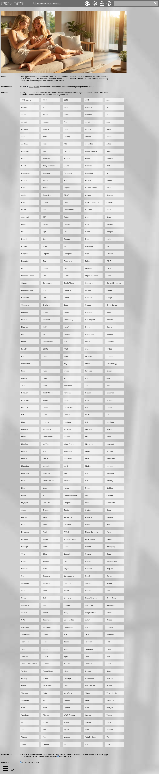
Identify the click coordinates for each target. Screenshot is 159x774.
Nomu (66, 488)
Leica (45, 415)
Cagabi (67, 188)
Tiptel (66, 656)
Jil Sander (68, 386)
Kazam (88, 393)
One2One (46, 503)
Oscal (109, 510)
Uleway (109, 671)
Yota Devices (90, 737)
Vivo (44, 700)
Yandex (24, 737)
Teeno (66, 642)
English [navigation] (87, 2)
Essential (24, 261)
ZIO (65, 744)
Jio (86, 386)
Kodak (45, 400)
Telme (23, 649)
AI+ (108, 107)
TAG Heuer (25, 635)
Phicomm (67, 525)
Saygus (109, 576)
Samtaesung (69, 576)
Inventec (88, 371)
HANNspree (90, 320)
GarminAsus (47, 283)
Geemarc (89, 283)
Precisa (109, 539)
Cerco (23, 202)
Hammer (24, 320)
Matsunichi (47, 429)
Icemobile (110, 342)
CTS (44, 217)
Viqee (87, 693)
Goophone (25, 305)
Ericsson (110, 254)
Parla (23, 525)
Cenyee (110, 195)
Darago (88, 224)
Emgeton (24, 254)
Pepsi (45, 525)
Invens (66, 371)
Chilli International (92, 202)
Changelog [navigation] (95, 2)
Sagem (24, 576)
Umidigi (24, 678)
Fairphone (68, 261)
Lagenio (46, 408)
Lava (87, 408)
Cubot (66, 217)
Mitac (45, 451)
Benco (87, 159)
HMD (45, 327)
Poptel (45, 539)
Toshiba (46, 664)
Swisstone (47, 627)
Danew (45, 224)
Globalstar (25, 298)
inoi (44, 364)
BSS (23, 188)
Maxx (23, 437)
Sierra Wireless (91, 598)
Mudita (88, 466)
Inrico (87, 364)
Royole (67, 569)
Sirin (44, 605)
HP (22, 334)
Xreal (87, 730)
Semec (88, 583)
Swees (109, 620)
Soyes (109, 613)
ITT (86, 378)
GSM (22, 79)
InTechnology (112, 364)
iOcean (109, 371)
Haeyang (67, 312)
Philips (87, 525)
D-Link (23, 224)
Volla (23, 708)
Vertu (45, 693)
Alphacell (88, 115)
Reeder (88, 561)
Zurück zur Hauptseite (29, 762)
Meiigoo (88, 437)
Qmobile (67, 554)
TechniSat (110, 635)
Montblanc (111, 459)
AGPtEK (88, 107)
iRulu (45, 378)
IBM (65, 342)
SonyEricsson (90, 613)
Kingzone (25, 400)
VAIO (66, 686)
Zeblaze (46, 744)
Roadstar (24, 569)
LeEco (23, 415)
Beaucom (46, 159)
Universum (89, 678)
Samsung (46, 576)
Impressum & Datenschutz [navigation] (109, 3)
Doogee (110, 232)
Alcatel (45, 115)
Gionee (109, 290)
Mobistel (110, 451)
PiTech (66, 532)
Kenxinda (110, 393)
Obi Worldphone (70, 495)
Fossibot (88, 268)
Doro (44, 239)
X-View (45, 722)
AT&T (66, 144)
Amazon (46, 122)
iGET (66, 349)
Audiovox (25, 151)
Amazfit (24, 122)
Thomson (89, 649)
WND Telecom (69, 715)
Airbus (23, 115)
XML (105, 754)
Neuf (23, 481)
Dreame (67, 239)
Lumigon (67, 422)
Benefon (110, 159)
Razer (23, 561)
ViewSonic (68, 693)
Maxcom (67, 429)
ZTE (87, 744)
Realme (46, 561)
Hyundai (110, 334)
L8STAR (24, 408)
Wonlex (88, 715)
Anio (108, 122)
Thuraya (24, 656)
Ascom (109, 137)
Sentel (23, 591)
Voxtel (45, 708)
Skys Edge (89, 605)
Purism (88, 547)
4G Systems (26, 100)
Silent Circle (111, 598)
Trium (109, 664)
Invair (45, 371)
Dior (65, 232)
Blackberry (25, 173)
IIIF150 (109, 349)
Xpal (44, 730)
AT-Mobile (89, 144)
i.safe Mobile (48, 342)
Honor (87, 327)
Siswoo (67, 605)
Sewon (66, 591)
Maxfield (88, 429)
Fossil (109, 268)
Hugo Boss (89, 334)
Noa (23, 488)
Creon (109, 210)
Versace (24, 693)
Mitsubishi (68, 451)
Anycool (24, 129)
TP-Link (67, 664)
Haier (109, 312)
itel (65, 378)
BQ (65, 180)
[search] (133, 3)
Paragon (110, 517)
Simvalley (25, 605)
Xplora (66, 730)
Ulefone (88, 671)
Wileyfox (110, 708)
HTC (44, 334)
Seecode (67, 583)
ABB (87, 100)
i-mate (23, 342)
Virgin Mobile (112, 693)
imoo (44, 356)
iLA (22, 356)
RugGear (88, 569)
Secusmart (47, 583)
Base (109, 151)
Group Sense (112, 305)
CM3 (44, 210)
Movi (66, 466)
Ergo (87, 254)
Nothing (110, 488)
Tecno (45, 642)
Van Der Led (90, 686)
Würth (23, 722)
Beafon (24, 159)
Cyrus (109, 217)
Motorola (46, 466)
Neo (86, 473)
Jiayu (45, 386)
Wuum (109, 715)
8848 (45, 100)
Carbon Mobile (91, 188)
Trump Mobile (48, 671)
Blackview (46, 173)
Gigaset (88, 290)
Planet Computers (92, 532)
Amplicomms (90, 122)
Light (23, 422)
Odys (87, 495)
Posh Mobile (90, 539)
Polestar (24, 539)
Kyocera (110, 400)
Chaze (45, 202)
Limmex (46, 422)
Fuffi (44, 276)
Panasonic (68, 517)
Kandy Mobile (48, 393)
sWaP (87, 620)
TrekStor (88, 664)
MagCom (110, 422)
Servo (45, 591)
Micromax (89, 444)
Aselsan (24, 144)
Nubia (23, 495)
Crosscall (25, 217)
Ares (23, 137)
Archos (88, 129)
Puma (45, 547)
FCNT (109, 261)
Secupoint (25, 583)
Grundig (24, 312)
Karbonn (67, 393)
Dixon (87, 232)
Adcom (24, 107)
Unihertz (46, 678)
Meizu (109, 437)
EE (65, 246)
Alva (108, 115)
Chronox (110, 202)
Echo (45, 246)
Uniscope (67, 678)
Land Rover (68, 408)
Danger (67, 224)
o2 (44, 495)
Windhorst (25, 715)
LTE (32, 79)
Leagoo (109, 408)
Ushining (110, 678)
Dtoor (87, 239)
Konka (66, 400)
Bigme (66, 166)
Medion (67, 437)
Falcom (88, 261)
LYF (86, 422)
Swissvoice (68, 627)
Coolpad (88, 210)
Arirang (67, 137)
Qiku (23, 554)
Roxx (45, 569)
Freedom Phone (27, 276)
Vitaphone (25, 700)
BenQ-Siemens (49, 166)
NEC (66, 473)
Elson (109, 246)
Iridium (24, 378)
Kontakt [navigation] (102, 2)
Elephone (89, 246)
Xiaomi (88, 722)
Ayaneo (67, 151)
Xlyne (109, 722)
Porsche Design (70, 539)
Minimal (24, 451)
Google (109, 298)
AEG (44, 107)
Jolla (108, 386)
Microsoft (110, 444)
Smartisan (111, 605)
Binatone (88, 166)
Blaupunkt (68, 173)
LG (108, 415)
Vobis (87, 700)
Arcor (109, 129)
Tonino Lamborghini (29, 664)
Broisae (88, 180)
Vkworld (67, 700)
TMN (87, 656)
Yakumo (110, 730)
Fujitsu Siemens (91, 276)
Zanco (23, 744)
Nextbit (66, 481)
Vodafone (110, 700)
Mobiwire (24, 459)
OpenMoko (111, 503)
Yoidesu (67, 737)
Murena (110, 466)
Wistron (46, 715)
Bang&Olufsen (91, 151)
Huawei (67, 334)
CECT (66, 195)
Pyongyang (111, 547)
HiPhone (110, 320)
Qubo (109, 554)
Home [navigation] (3, 3)
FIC (22, 268)
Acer (108, 100)
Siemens (67, 598)
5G (38, 79)
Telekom (88, 642)
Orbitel (66, 510)
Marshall (24, 429)
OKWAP (110, 495)
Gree (66, 305)
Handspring (68, 320)
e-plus (109, 239)
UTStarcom (47, 686)
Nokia (45, 488)
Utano (23, 686)
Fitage (45, 268)
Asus (45, 144)
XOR (23, 730)
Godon (66, 298)
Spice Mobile (69, 620)
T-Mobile (110, 627)
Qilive (45, 554)
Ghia (44, 290)
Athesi (109, 144)
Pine (108, 525)
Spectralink (47, 620)
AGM (66, 107)
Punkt (66, 547)
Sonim (45, 613)
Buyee (45, 188)
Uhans (66, 671)
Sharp (23, 598)
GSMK (45, 312)
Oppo (23, 510)
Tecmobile (25, 642)
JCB (23, 386)
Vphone (67, 708)
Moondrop (25, 466)
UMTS (27, 79)
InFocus (88, 356)
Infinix (66, 356)
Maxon (109, 429)
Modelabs (68, 459)
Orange (45, 510)
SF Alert (88, 591)
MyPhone (25, 473)
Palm (45, 517)
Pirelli (45, 532)
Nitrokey (110, 481)
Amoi (66, 122)
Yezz (44, 737)
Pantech (88, 517)
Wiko (87, 708)
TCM (87, 635)
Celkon (88, 195)
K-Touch (24, 393)
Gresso (88, 305)
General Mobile (27, 290)
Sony (66, 613)
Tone (108, 656)
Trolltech (24, 671)
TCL (65, 635)
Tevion (66, 649)
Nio (86, 481)
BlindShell (89, 173)
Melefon (24, 444)
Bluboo (24, 180)
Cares (109, 188)
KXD (87, 400)
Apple (66, 129)
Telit (108, 642)
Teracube (46, 649)
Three (109, 649)
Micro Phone (69, 444)
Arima (45, 137)
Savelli (87, 576)
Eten (44, 261)
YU (108, 737)
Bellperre (67, 159)
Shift (44, 598)
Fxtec (109, 276)
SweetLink (25, 627)
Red (65, 561)
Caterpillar (47, 195)
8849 (66, 100)
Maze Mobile (48, 437)
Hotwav (109, 327)
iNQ (65, 364)
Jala (108, 378)
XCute (66, 722)
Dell (22, 232)
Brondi (109, 180)
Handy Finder (33, 87)
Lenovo (67, 415)
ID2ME (45, 349)
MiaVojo (46, 444)
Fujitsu (66, 276)
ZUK (108, 744)
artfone (88, 137)
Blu (108, 173)
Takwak (45, 635)
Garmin (24, 283)
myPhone (46, 473)
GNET (45, 298)
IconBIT (24, 349)
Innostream (25, 364)
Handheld (46, 320)
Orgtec (88, 510)
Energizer (68, 254)
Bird (108, 166)
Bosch (45, 180)
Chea (66, 202)
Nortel (87, 488)
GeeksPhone (69, 283)
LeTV (87, 415)
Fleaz (66, 268)
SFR (108, 591)
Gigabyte (67, 290)
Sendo (109, 583)
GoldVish (88, 298)
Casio (23, 195)
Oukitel (24, 517)
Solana (24, 613)
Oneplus (67, 503)
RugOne (110, 569)
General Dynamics (114, 283)
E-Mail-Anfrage (64, 756)
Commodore (69, 210)
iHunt (87, 349)
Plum (109, 532)
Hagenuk (88, 312)
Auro (44, 151)
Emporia (46, 254)
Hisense (24, 327)
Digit (44, 232)
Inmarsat (110, 356)
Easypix (24, 246)
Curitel (87, 217)
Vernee (109, 686)
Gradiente (46, 305)
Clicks (23, 210)
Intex (23, 371)
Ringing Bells (112, 561)
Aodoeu (46, 129)
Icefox (87, 342)
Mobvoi (45, 459)
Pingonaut (25, 532)
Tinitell (45, 656)
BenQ (23, 166)
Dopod (23, 239)
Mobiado (88, 451)
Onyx (87, 503)
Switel (87, 627)
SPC (23, 620)
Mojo (87, 459)
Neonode (110, 473)
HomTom (67, 327)
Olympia (24, 503)
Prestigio (24, 547)
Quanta (88, 554)
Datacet (110, 224)
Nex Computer (48, 481)
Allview (66, 115)
